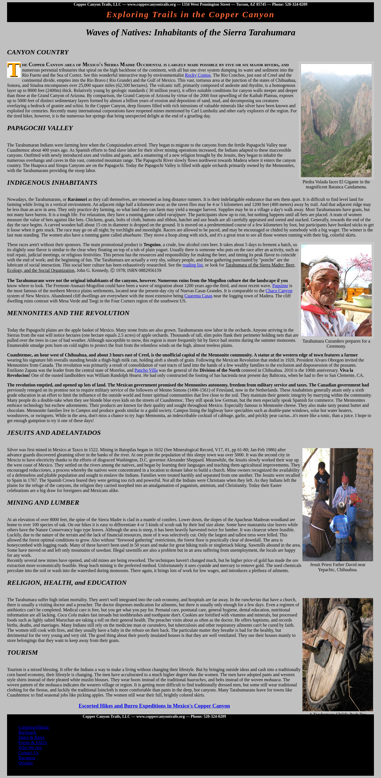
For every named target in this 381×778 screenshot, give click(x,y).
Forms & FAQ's (32, 742)
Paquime (280, 285)
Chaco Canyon (279, 290)
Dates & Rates (31, 737)
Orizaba (25, 762)
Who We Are (30, 747)
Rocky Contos (198, 75)
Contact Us (28, 752)
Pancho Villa (146, 370)
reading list (193, 265)
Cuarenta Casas (199, 295)
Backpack (27, 732)
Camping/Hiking (33, 727)
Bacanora (26, 757)
